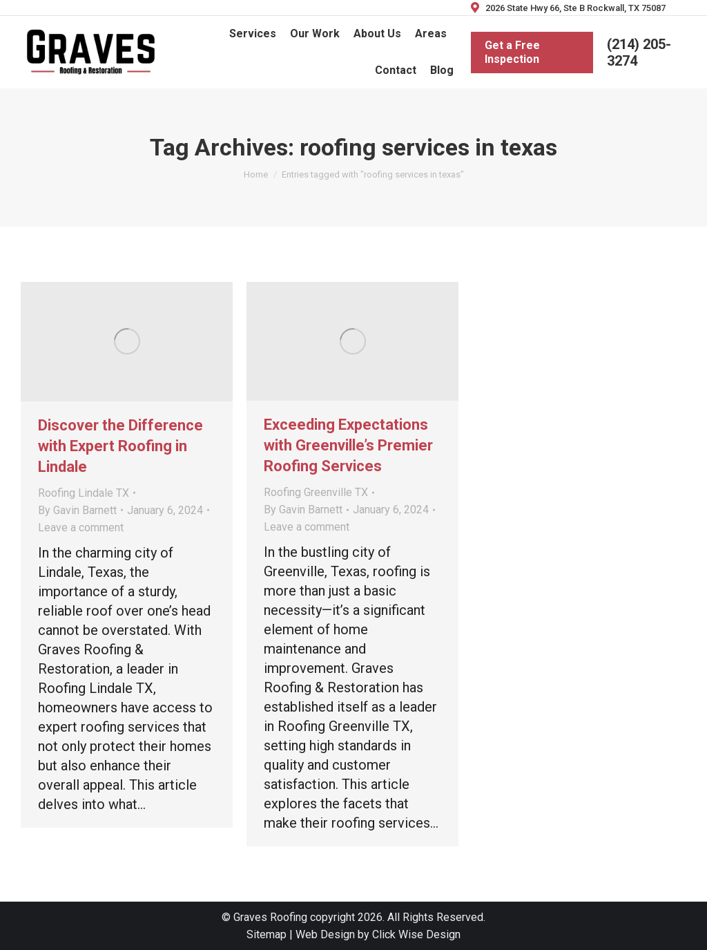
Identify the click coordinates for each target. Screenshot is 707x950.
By (77, 510)
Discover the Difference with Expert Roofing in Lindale (120, 446)
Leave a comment (81, 527)
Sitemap (266, 934)
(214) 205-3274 (639, 52)
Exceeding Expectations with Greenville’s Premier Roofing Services (348, 445)
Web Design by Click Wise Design (378, 934)
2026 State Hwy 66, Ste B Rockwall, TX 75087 (567, 8)
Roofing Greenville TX (316, 492)
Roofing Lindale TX (83, 493)
